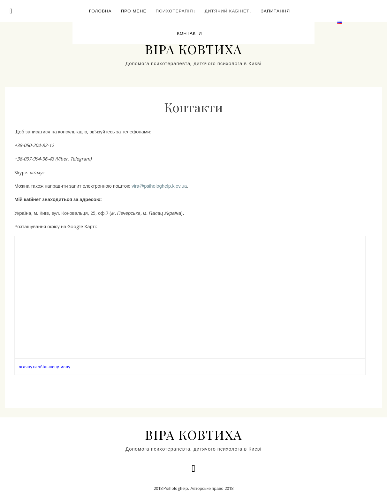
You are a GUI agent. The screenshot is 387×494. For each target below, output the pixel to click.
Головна (100, 10)
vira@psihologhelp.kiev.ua (159, 186)
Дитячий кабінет (227, 10)
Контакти (189, 33)
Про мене (134, 10)
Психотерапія (174, 10)
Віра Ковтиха (193, 49)
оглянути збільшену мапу (45, 367)
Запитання (275, 10)
